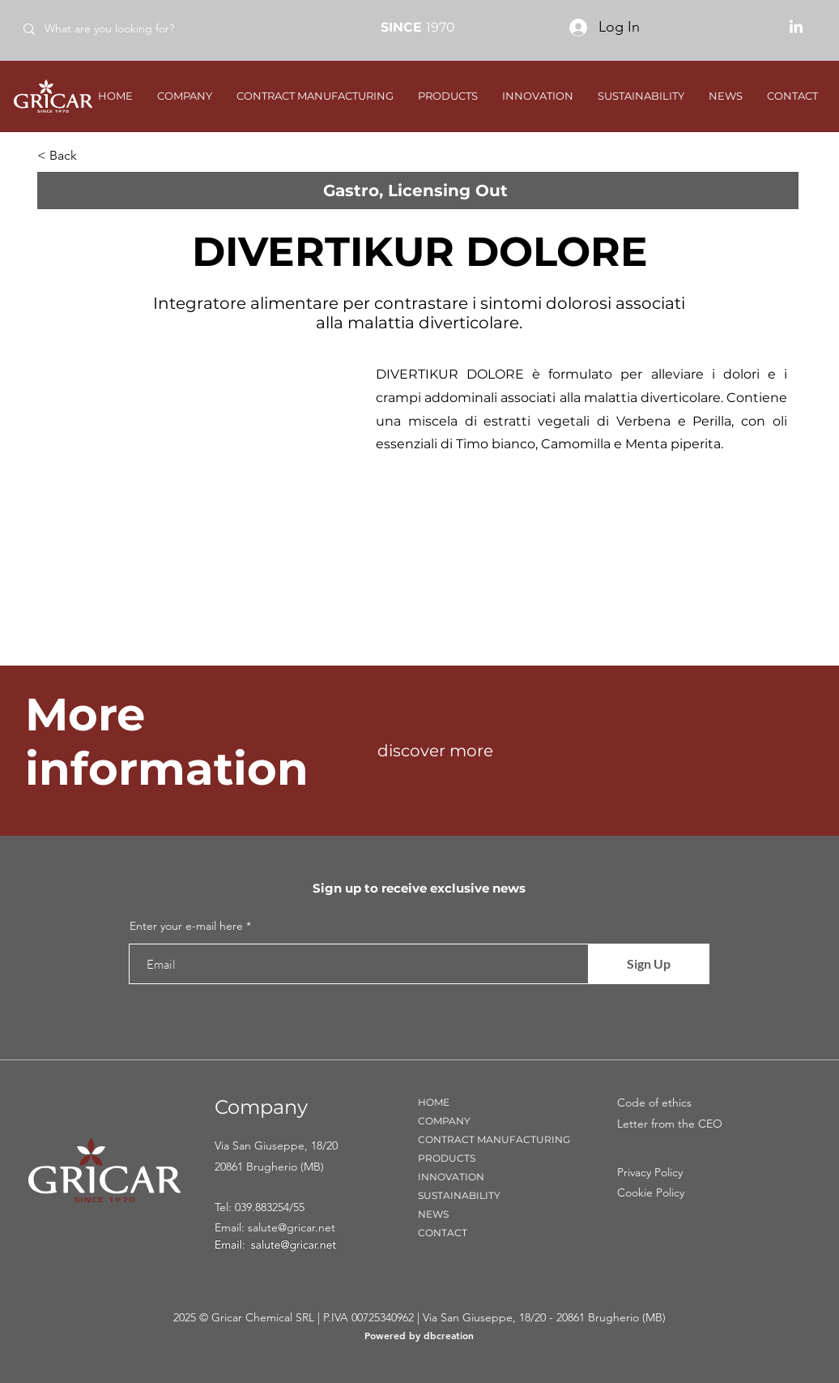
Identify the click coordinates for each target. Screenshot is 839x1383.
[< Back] (90, 155)
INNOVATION (451, 1177)
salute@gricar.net (291, 1227)
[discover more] (517, 751)
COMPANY (444, 1121)
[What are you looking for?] (128, 28)
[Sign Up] (648, 964)
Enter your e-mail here (186, 925)
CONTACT (442, 1233)
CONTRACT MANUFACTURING (494, 1139)
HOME (433, 1102)
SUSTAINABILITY (459, 1195)
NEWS (433, 1214)
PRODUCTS (446, 1158)
